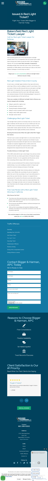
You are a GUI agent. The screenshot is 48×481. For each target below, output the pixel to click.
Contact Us (24, 456)
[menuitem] (24, 229)
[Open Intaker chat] (33, 480)
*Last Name (10, 276)
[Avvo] (24, 463)
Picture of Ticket (11, 301)
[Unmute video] (39, 462)
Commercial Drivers (24, 451)
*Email (9, 284)
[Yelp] (27, 463)
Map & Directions (24, 439)
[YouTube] (30, 463)
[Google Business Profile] (14, 463)
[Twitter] (20, 463)
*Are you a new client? (13, 289)
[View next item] (27, 400)
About (24, 449)
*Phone (9, 280)
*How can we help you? (13, 293)
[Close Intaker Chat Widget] (47, 449)
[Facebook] (17, 463)
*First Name (10, 271)
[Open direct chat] (44, 449)
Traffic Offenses (24, 454)
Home (24, 446)
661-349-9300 (24, 426)
